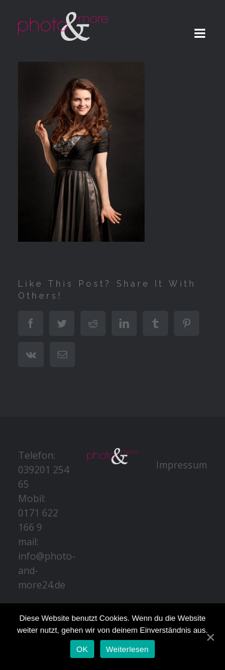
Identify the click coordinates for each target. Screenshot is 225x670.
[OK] (210, 637)
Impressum (181, 464)
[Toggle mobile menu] (200, 33)
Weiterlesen (127, 649)
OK (82, 649)
